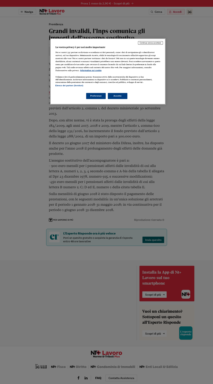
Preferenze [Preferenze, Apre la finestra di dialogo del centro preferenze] (96, 96)
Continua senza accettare (150, 43)
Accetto (118, 96)
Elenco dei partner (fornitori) (69, 85)
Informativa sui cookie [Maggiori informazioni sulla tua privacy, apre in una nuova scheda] (91, 70)
